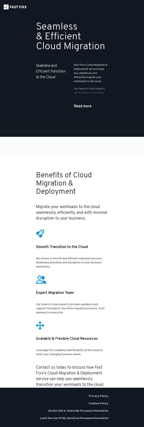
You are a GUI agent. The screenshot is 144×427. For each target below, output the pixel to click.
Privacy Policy (98, 396)
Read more (83, 106)
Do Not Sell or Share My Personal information (78, 411)
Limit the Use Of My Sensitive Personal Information (74, 418)
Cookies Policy (98, 403)
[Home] (15, 6)
